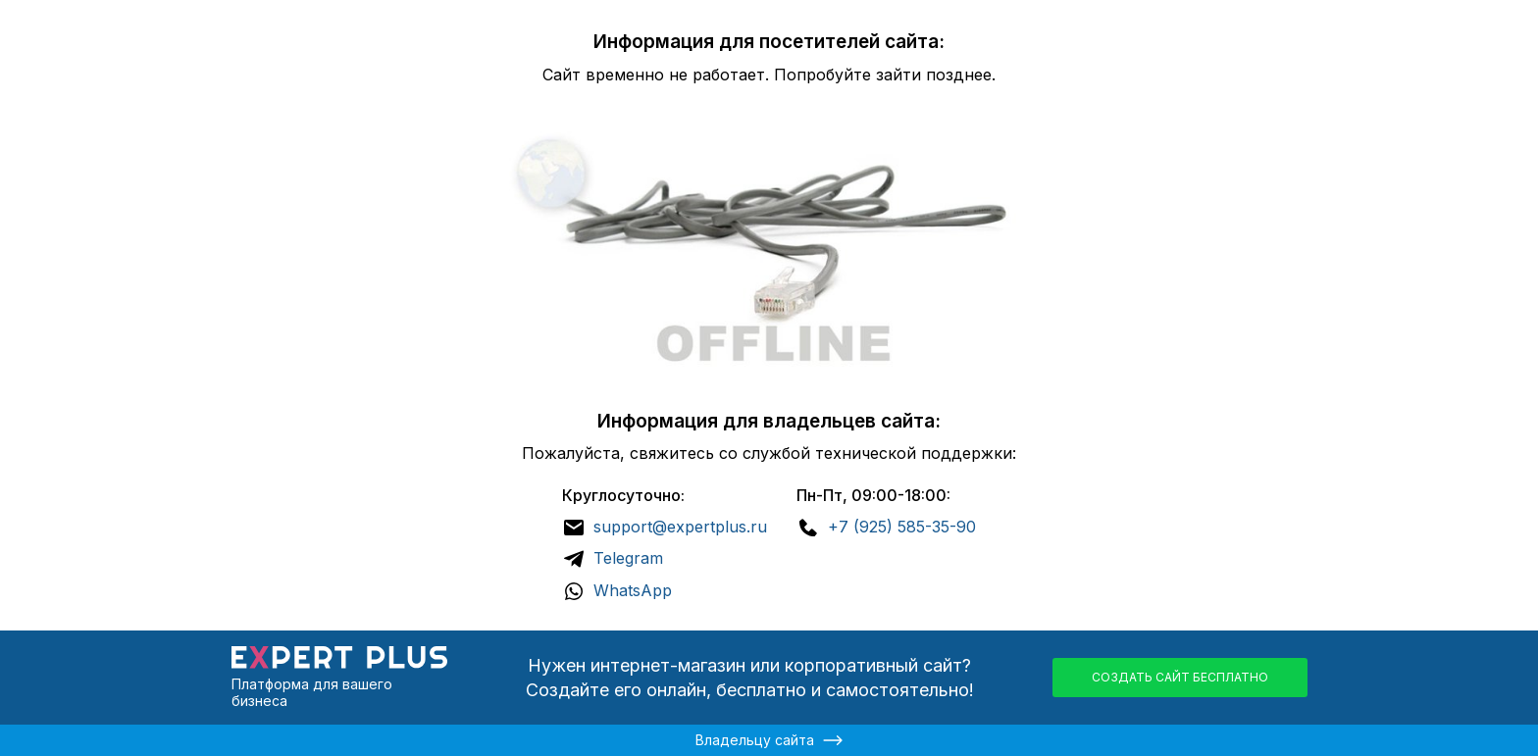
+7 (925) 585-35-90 (902, 526)
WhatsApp (632, 590)
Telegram (628, 558)
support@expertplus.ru (680, 526)
